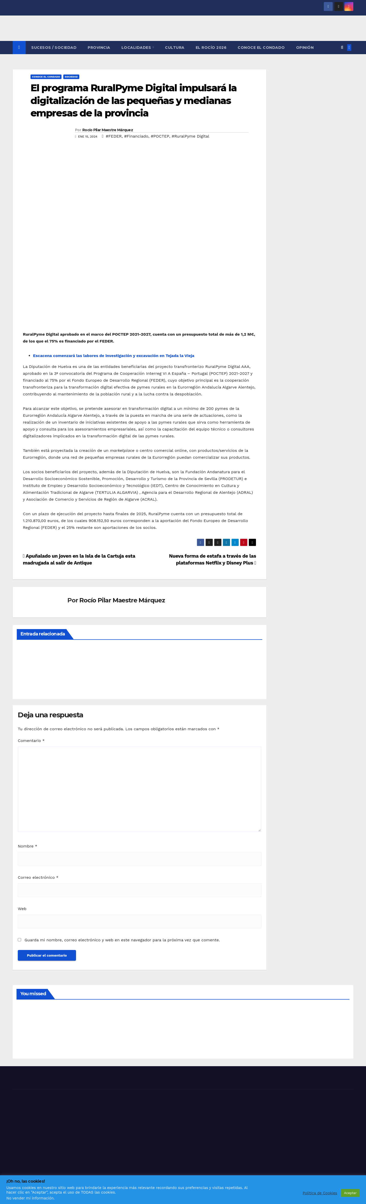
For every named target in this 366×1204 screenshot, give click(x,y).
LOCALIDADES (136, 47)
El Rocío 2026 (211, 47)
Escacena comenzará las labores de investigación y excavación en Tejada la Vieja (113, 355)
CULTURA (175, 47)
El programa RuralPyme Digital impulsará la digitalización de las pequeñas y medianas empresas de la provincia (133, 100)
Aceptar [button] (350, 1193)
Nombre (27, 846)
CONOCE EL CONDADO (261, 47)
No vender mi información (30, 1198)
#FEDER (114, 136)
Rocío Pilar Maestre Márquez (107, 130)
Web (22, 908)
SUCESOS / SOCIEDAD (54, 47)
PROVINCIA (99, 47)
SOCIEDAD (71, 76)
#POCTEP (160, 136)
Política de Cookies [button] (320, 1193)
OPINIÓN (305, 47)
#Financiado (136, 136)
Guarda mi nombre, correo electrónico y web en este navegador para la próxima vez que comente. (122, 940)
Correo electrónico (38, 877)
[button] (342, 47)
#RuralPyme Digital (190, 136)
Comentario (31, 740)
